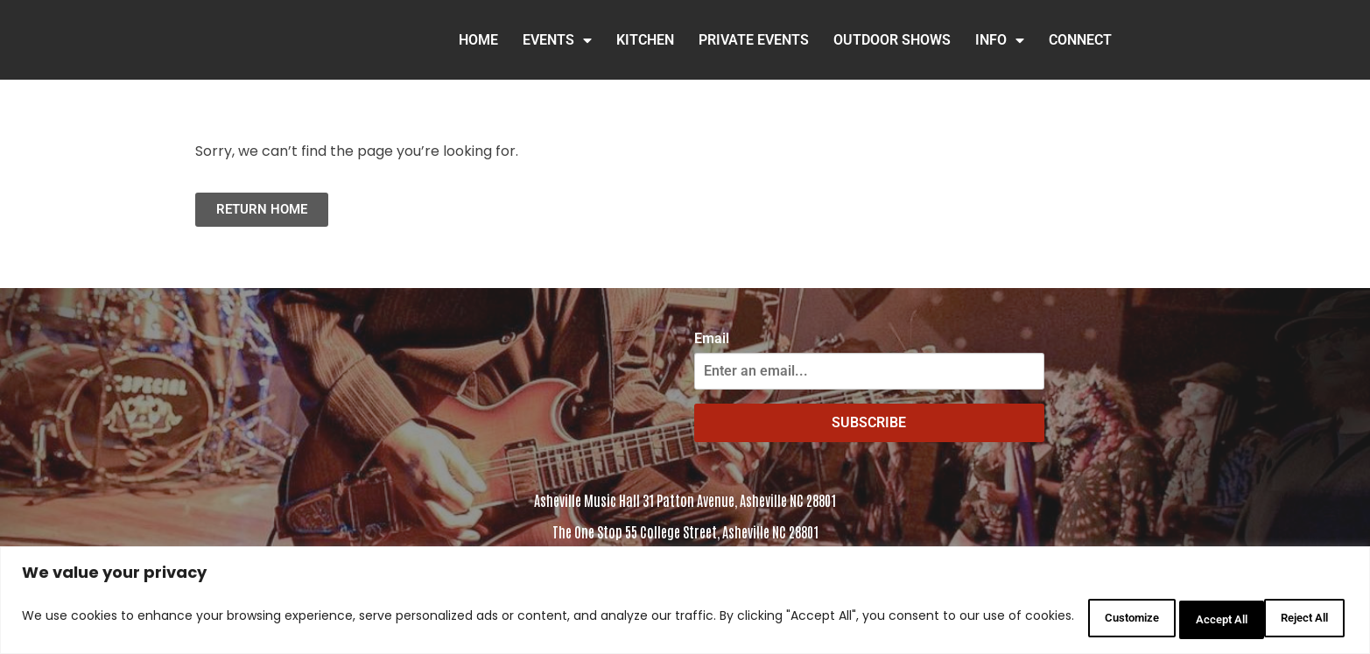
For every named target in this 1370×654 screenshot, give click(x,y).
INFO (999, 40)
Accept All (1295, 618)
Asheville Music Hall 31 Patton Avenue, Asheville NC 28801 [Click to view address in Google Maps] (685, 500)
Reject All (1182, 618)
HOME (478, 40)
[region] (685, 602)
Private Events (754, 40)
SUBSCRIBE (869, 422)
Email (711, 339)
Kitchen (645, 40)
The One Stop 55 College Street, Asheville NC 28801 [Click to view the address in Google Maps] (685, 531)
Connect (1080, 40)
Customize (1068, 618)
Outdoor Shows (892, 40)
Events (557, 40)
